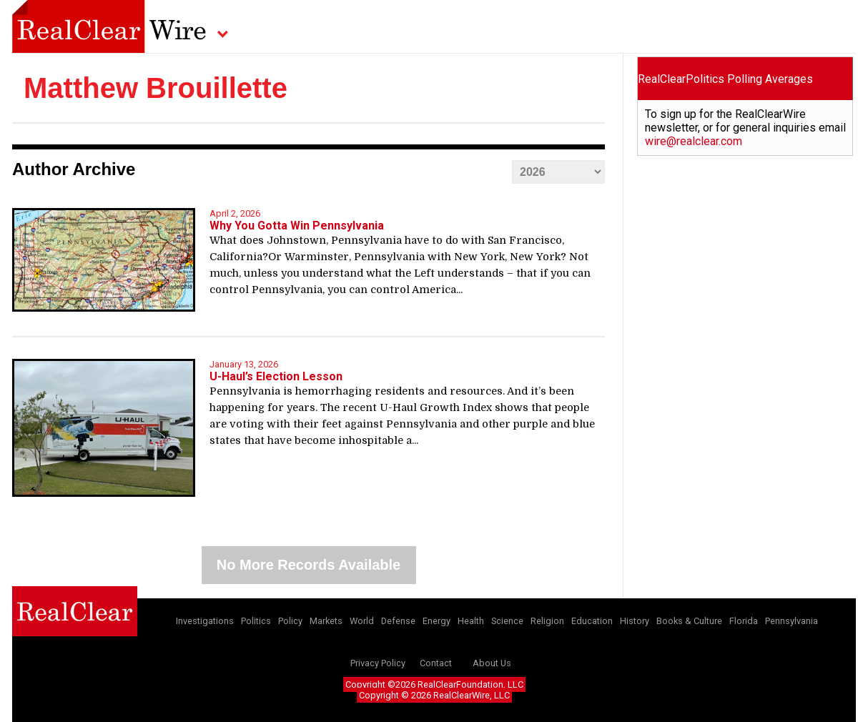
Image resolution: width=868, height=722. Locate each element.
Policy (290, 620)
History (634, 620)
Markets (326, 620)
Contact (436, 663)
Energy (436, 620)
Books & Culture (689, 620)
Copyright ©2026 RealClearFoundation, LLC (434, 684)
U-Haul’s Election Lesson (275, 376)
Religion (547, 620)
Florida (743, 620)
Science (507, 620)
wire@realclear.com (693, 141)
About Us (492, 663)
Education (592, 620)
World (362, 620)
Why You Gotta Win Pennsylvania (296, 225)
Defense (398, 620)
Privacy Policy (377, 663)
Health (471, 620)
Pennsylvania (791, 620)
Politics (256, 620)
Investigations (205, 620)
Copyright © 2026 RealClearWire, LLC (434, 695)
